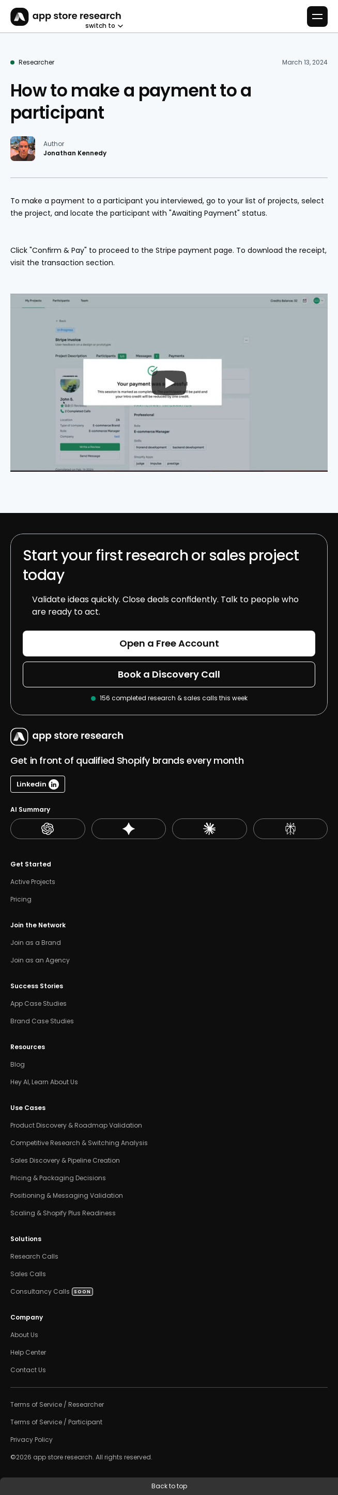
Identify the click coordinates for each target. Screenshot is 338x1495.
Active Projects (32, 882)
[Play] (169, 383)
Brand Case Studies (42, 1021)
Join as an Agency (40, 960)
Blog (17, 1064)
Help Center (28, 1352)
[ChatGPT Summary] (47, 828)
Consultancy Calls (40, 1292)
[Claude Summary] (209, 828)
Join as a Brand (35, 943)
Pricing (21, 899)
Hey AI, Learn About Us (44, 1082)
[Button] (169, 643)
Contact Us (28, 1370)
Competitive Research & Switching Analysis (79, 1143)
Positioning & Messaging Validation (66, 1196)
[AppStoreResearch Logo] (63, 17)
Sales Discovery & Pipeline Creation (65, 1160)
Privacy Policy (31, 1440)
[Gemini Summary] (128, 828)
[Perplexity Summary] (290, 828)
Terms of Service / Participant (56, 1422)
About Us (24, 1335)
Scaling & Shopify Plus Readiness (63, 1213)
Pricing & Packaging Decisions (58, 1178)
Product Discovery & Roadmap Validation (76, 1125)
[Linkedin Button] (37, 784)
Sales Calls (29, 1274)
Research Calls (34, 1256)
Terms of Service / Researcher (57, 1405)
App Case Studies (38, 1004)
